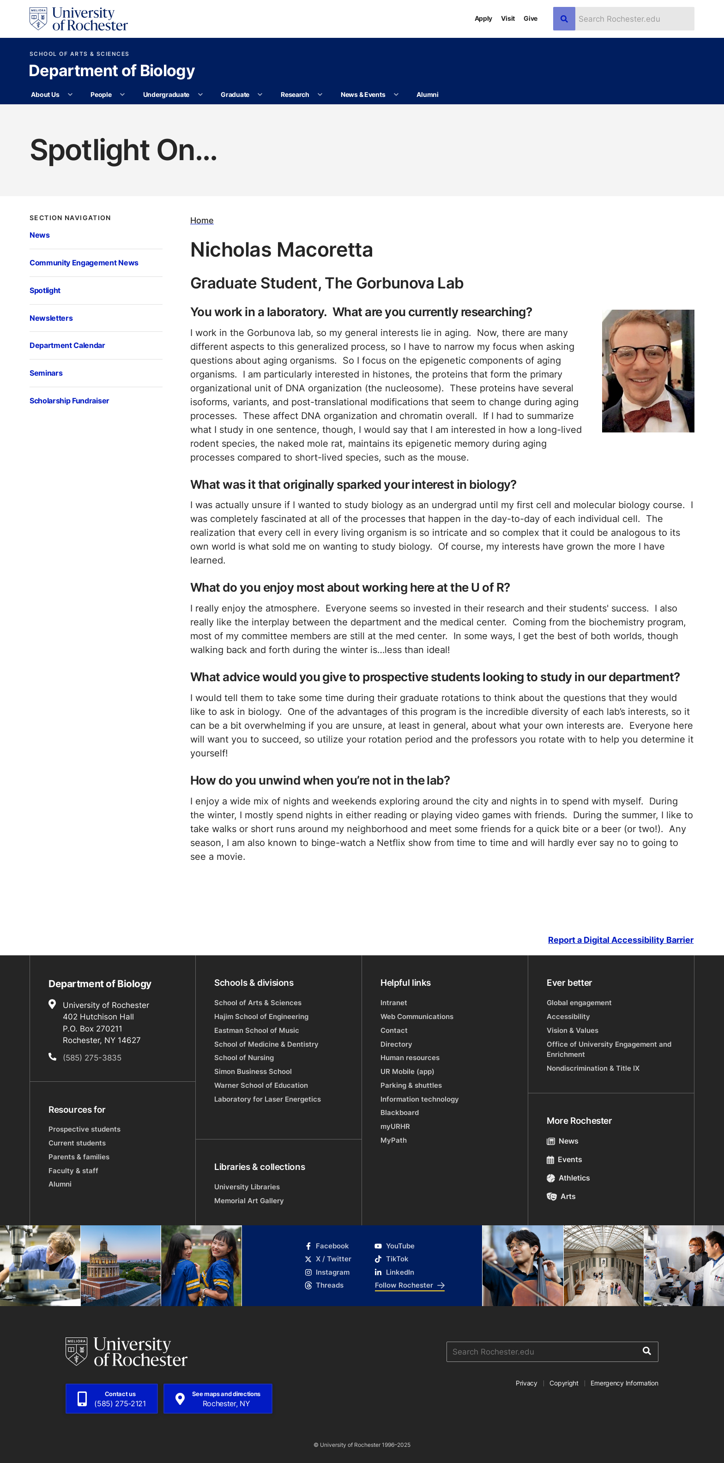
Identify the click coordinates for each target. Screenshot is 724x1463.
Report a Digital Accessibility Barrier (621, 940)
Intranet (393, 1002)
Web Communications (416, 1016)
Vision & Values (572, 1030)
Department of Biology (112, 71)
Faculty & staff (73, 1170)
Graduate (235, 94)
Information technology (419, 1099)
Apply (484, 18)
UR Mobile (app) (407, 1071)
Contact (394, 1030)
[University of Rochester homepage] (79, 18)
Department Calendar (67, 345)
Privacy (526, 1383)
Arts (561, 1196)
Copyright (564, 1383)
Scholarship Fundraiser (69, 400)
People (100, 94)
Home (202, 220)
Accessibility (568, 1016)
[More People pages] (122, 94)
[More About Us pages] (70, 94)
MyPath (393, 1140)
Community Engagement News (84, 262)
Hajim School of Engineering (261, 1016)
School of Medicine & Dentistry (266, 1044)
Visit (508, 18)
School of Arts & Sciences (80, 54)
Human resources (410, 1057)
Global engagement (579, 1002)
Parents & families (78, 1157)
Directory (396, 1044)
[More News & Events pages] (396, 94)
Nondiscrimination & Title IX (593, 1068)
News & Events (363, 94)
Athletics (568, 1178)
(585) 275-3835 (92, 1057)
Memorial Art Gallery (249, 1200)
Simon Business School (253, 1071)
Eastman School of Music (256, 1030)
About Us (45, 94)
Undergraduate (166, 94)
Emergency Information (624, 1383)
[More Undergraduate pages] (200, 94)
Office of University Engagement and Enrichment (609, 1049)
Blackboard (399, 1112)
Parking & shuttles (411, 1085)
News (40, 234)
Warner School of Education (261, 1085)
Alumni (427, 94)
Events (564, 1159)
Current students (77, 1143)
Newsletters (51, 317)
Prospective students (84, 1129)
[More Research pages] (320, 94)
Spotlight (45, 290)
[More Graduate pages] (260, 94)
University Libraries (247, 1187)
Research (295, 94)
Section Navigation (70, 218)
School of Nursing (244, 1057)
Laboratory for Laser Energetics (267, 1099)
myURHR (395, 1126)
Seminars (46, 372)
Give (530, 18)
